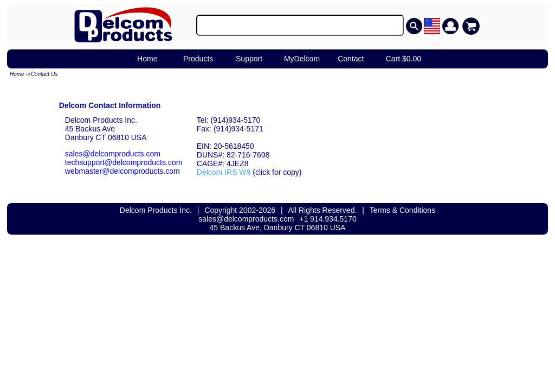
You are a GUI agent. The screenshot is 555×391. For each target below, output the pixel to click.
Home (147, 58)
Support (249, 58)
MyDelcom (302, 58)
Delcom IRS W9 (224, 172)
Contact (351, 58)
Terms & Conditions (402, 210)
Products (198, 58)
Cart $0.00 (403, 58)
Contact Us (44, 74)
